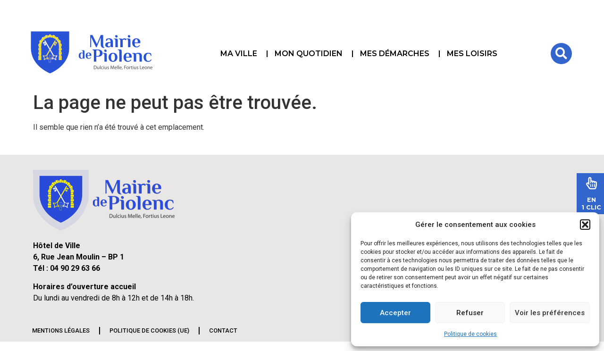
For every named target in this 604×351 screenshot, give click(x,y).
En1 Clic (591, 203)
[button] (585, 224)
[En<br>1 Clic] (591, 183)
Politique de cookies (470, 334)
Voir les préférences (550, 313)
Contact (223, 330)
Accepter (395, 313)
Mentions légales (61, 330)
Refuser (470, 313)
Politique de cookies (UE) (149, 330)
